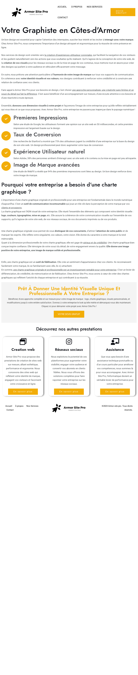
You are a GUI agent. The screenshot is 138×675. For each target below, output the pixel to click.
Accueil (62, 6)
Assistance (115, 349)
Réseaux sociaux (69, 349)
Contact (63, 17)
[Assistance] (115, 341)
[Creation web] (23, 341)
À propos (76, 6)
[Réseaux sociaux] (69, 341)
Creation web (23, 349)
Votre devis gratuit (69, 314)
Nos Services (94, 6)
